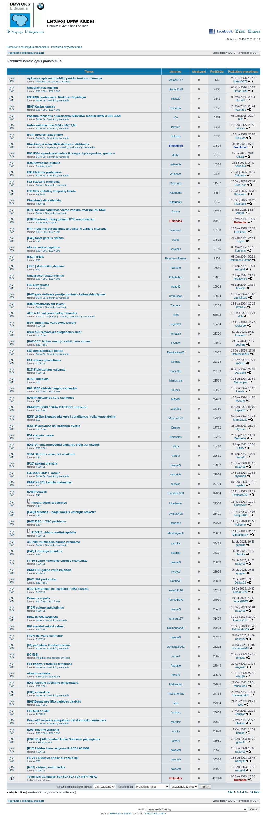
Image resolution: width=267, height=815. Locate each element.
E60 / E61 (41, 335)
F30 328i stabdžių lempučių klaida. (52, 191)
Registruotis (34, 32)
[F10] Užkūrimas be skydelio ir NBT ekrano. (58, 588)
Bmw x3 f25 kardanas (42, 616)
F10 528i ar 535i (38, 710)
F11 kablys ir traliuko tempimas (49, 663)
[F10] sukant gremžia (42, 463)
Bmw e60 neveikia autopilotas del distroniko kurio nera (66, 720)
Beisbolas (176, 436)
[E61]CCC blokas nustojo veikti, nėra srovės (58, 341)
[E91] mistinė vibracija (43, 729)
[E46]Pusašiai (37, 491)
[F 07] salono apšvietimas (45, 607)
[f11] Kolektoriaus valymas (46, 369)
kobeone (176, 523)
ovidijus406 (176, 513)
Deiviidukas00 (175, 352)
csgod (175, 239)
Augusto (176, 665)
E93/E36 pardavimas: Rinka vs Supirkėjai (56, 97)
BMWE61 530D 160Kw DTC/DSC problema (57, 407)
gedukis (176, 543)
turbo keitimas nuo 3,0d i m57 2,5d (52, 125)
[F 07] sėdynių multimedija (46, 767)
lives (175, 703)
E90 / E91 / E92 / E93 (48, 91)
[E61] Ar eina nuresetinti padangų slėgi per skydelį (63, 444)
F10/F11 (40, 325)
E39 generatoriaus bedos (45, 350)
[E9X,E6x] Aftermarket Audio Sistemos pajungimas (63, 739)
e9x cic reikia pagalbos (43, 247)
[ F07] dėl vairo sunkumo (45, 635)
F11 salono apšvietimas (44, 360)
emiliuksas (175, 296)
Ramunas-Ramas (176, 258)
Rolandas (175, 220)
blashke (176, 552)
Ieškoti (254, 31)
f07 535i (32, 654)
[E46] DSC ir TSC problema (46, 521)
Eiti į (230, 791)
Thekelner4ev (175, 693)
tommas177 (175, 618)
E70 (38, 269)
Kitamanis (176, 192)
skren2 (176, 455)
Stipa (176, 446)
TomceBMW (175, 599)
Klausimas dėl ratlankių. (44, 200)
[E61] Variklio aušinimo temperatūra (52, 682)
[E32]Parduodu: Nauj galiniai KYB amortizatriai (60, 219)
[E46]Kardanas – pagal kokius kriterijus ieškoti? (61, 512)
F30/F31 (40, 194)
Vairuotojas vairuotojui (48, 676)
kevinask (175, 108)
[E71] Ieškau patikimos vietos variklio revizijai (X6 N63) (66, 209)
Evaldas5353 (176, 493)
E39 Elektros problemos (44, 172)
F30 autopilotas (38, 285)
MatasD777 (176, 79)
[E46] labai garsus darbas (45, 238)
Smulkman (176, 145)
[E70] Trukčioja (38, 378)
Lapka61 (176, 408)
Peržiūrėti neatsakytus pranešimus (28, 47)
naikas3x (175, 164)
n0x (175, 117)
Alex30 (176, 674)
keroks (176, 389)
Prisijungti (15, 32)
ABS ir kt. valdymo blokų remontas (52, 313)
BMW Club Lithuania (121, 813)
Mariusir (176, 721)
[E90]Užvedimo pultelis (43, 162)
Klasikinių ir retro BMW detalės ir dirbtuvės (58, 144)
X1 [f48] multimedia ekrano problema (53, 541)
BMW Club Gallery (155, 813)
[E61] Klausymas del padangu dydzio (54, 425)
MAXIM (175, 399)
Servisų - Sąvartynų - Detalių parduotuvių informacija (65, 147)
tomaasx (176, 333)
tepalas (175, 483)
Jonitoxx (176, 712)
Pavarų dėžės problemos (49, 502)
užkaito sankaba (39, 673)
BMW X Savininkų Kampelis (51, 184)
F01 (38, 438)
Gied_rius (175, 183)
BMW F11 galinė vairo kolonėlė (49, 570)
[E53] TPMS (35, 256)
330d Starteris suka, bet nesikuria (51, 454)
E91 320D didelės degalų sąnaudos (52, 388)
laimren (175, 126)
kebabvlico (175, 277)
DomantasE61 (175, 646)
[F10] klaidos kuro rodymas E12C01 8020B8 (58, 748)
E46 (38, 241)
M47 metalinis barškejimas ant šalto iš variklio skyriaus (67, 228)
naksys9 (176, 267)
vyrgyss (175, 571)
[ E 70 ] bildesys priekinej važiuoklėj (52, 757)
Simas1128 (176, 89)
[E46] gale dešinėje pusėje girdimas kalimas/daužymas (66, 294)
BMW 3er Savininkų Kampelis (52, 100)
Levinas (176, 342)
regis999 (176, 324)
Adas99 (175, 286)
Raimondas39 (175, 627)
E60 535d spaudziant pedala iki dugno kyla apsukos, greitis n (71, 153)
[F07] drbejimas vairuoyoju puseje (51, 322)
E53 (38, 260)
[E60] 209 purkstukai (42, 579)
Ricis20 (175, 98)
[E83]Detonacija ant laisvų (46, 303)
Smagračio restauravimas (45, 275)
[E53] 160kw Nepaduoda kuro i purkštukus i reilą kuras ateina (71, 416)
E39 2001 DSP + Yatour (43, 472)
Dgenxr (175, 427)
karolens (176, 249)
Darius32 (175, 580)
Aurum (176, 211)
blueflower (175, 503)
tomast (176, 656)
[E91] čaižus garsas (41, 106)
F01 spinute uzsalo (40, 435)
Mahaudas (175, 684)
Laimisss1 (175, 230)
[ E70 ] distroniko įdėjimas (46, 266)
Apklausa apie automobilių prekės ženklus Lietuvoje (64, 78)
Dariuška (175, 371)
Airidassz (175, 173)
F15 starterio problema (43, 181)
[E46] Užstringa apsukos (44, 551)
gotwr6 (176, 740)
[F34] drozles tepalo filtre (45, 134)
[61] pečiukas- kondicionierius (48, 645)
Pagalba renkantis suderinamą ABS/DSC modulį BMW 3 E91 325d (74, 115)
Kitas (257, 791)
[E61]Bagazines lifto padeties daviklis (54, 701)
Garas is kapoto (38, 598)
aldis (176, 314)
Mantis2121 (176, 418)
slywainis (175, 474)
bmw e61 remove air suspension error (54, 332)
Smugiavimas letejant (42, 87)
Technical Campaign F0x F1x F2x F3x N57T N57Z (62, 776)
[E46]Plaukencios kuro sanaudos (51, 397)
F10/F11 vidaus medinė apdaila (53, 532)
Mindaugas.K (176, 533)
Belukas (176, 136)
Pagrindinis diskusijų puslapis (26, 52)
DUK (240, 31)
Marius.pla (175, 380)
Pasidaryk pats (44, 166)
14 (251, 791)
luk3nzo (176, 361)
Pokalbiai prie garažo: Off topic (53, 81)
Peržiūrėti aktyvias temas (66, 47)
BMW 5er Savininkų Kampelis (52, 128)
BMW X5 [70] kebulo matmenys (49, 482)
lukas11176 (176, 590)
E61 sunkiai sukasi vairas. (45, 626)
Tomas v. (175, 305)
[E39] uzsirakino (38, 692)
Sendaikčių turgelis (46, 222)
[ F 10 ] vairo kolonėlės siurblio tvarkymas (57, 560)
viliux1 (176, 155)
